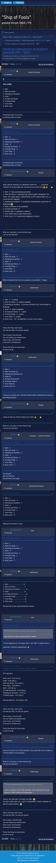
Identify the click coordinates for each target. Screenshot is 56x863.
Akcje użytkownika (46, 64)
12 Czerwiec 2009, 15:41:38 (11, 443)
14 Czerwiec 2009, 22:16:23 (11, 666)
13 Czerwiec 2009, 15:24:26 (11, 579)
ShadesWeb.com (34, 860)
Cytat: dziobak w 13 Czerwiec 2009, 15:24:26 (21, 631)
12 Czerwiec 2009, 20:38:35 (11, 493)
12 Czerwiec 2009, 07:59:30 (11, 294)
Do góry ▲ (36, 853)
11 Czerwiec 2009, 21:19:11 (11, 132)
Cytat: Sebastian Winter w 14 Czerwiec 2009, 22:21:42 (24, 784)
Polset (13, 356)
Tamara (13, 434)
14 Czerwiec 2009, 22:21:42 (11, 745)
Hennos (13, 241)
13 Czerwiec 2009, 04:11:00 (11, 538)
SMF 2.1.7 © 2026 (22, 858)
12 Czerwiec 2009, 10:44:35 (11, 364)
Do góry (5, 839)
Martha (13, 484)
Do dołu (5, 64)
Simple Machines (34, 858)
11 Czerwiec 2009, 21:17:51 (12, 79)
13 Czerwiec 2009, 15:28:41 (11, 625)
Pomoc (19, 853)
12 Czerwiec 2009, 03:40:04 (11, 249)
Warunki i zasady (27, 853)
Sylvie (48, 40)
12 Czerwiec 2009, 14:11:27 (11, 412)
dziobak (13, 571)
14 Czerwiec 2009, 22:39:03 (11, 778)
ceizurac (14, 286)
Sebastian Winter (18, 171)
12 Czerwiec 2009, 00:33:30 (11, 179)
